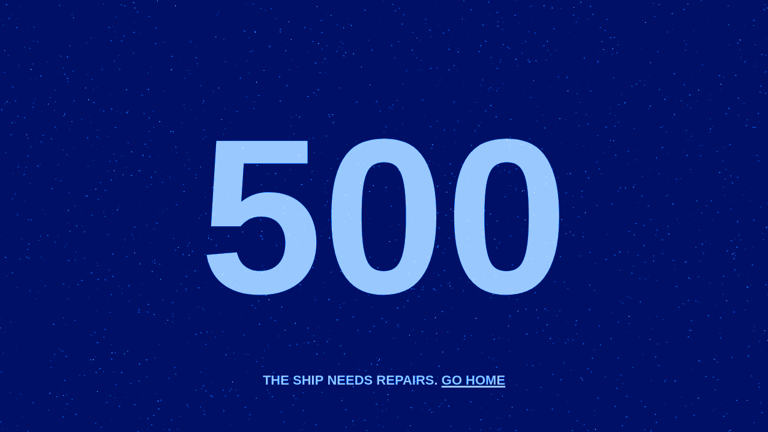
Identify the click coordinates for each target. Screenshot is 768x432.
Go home (473, 378)
